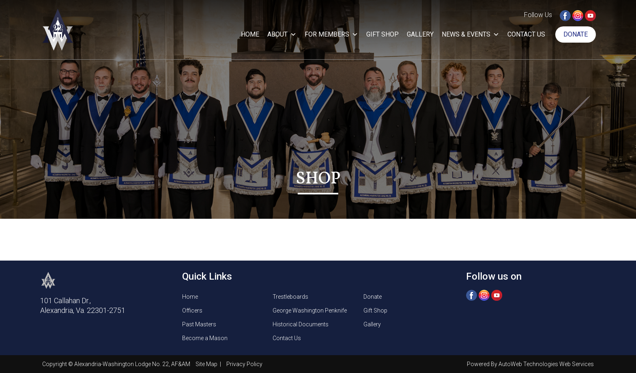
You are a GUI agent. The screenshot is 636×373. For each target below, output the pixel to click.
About (282, 34)
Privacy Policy (244, 364)
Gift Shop (382, 34)
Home (250, 34)
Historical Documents (301, 324)
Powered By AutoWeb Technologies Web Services (530, 364)
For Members (331, 34)
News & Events (470, 34)
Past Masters (199, 324)
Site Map (207, 364)
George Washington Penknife (310, 310)
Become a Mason (205, 338)
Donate (575, 34)
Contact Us (526, 34)
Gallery (420, 34)
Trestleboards (290, 296)
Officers (192, 310)
